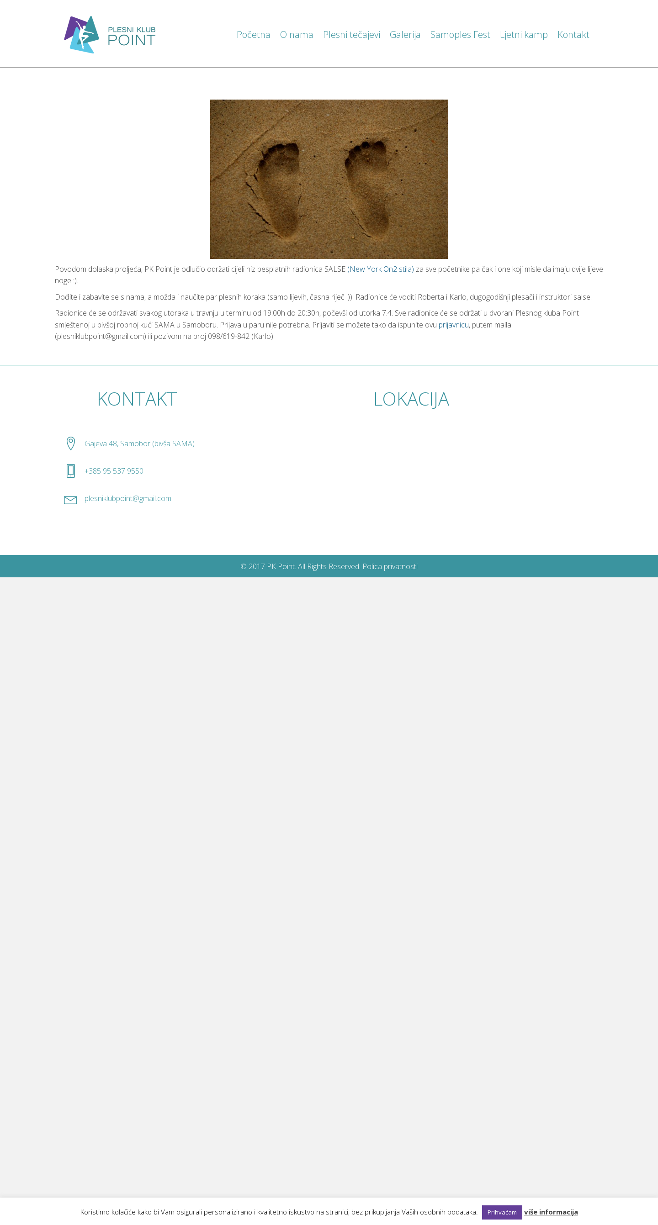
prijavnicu (454, 325)
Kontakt (573, 34)
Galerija (405, 34)
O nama (296, 34)
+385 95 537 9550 (114, 471)
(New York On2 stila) (380, 269)
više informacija (551, 1211)
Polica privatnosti (390, 566)
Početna (254, 34)
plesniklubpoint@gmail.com (128, 498)
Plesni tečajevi (351, 34)
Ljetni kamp (524, 34)
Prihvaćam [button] (502, 1212)
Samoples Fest (460, 34)
